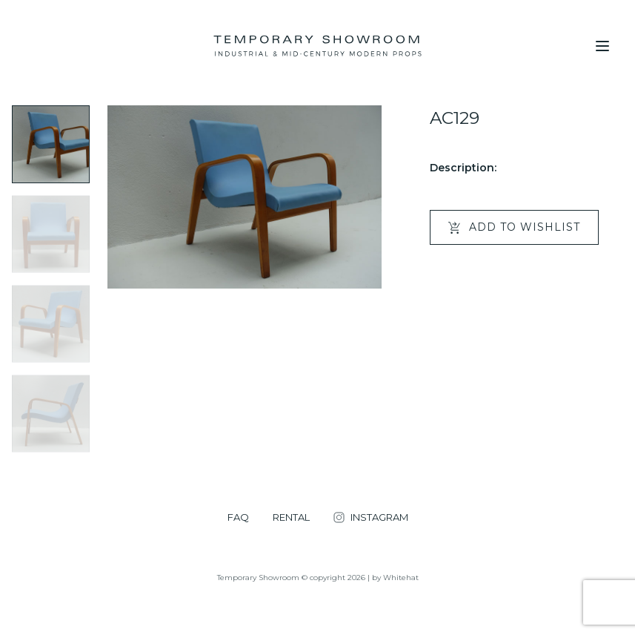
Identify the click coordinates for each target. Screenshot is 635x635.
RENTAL (291, 517)
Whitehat (401, 577)
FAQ (238, 517)
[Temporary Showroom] (317, 46)
